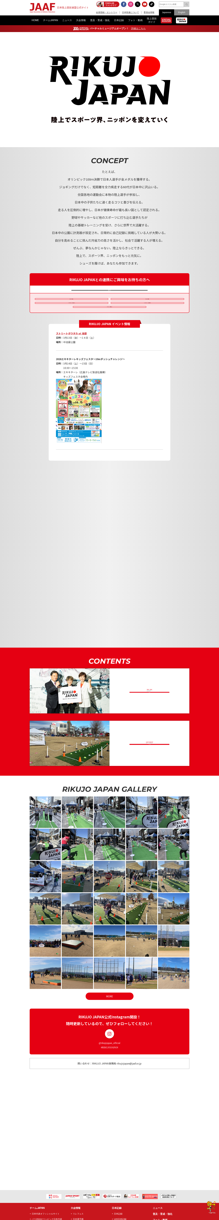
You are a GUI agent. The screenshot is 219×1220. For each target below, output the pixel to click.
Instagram (109, 1059)
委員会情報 (149, 12)
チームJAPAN (37, 1208)
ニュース (158, 1208)
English (181, 12)
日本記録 (117, 1208)
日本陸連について (130, 12)
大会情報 (75, 1208)
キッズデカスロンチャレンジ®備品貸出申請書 (145, 317)
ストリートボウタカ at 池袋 (71, 359)
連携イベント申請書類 (145, 306)
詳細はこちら (138, 28)
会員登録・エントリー (106, 12)
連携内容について (108, 291)
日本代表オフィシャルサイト (45, 1214)
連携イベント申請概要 (69, 306)
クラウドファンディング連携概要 (107, 329)
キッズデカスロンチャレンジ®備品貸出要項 (69, 317)
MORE (109, 1022)
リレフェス (78, 1214)
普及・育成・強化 (162, 1214)
